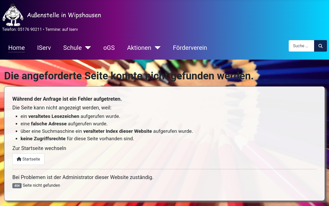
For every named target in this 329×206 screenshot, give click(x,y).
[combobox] (301, 46)
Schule (72, 47)
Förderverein (190, 47)
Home (16, 47)
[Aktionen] (156, 47)
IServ (44, 47)
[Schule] (86, 47)
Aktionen (139, 47)
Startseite (28, 159)
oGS (109, 47)
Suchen (320, 46)
